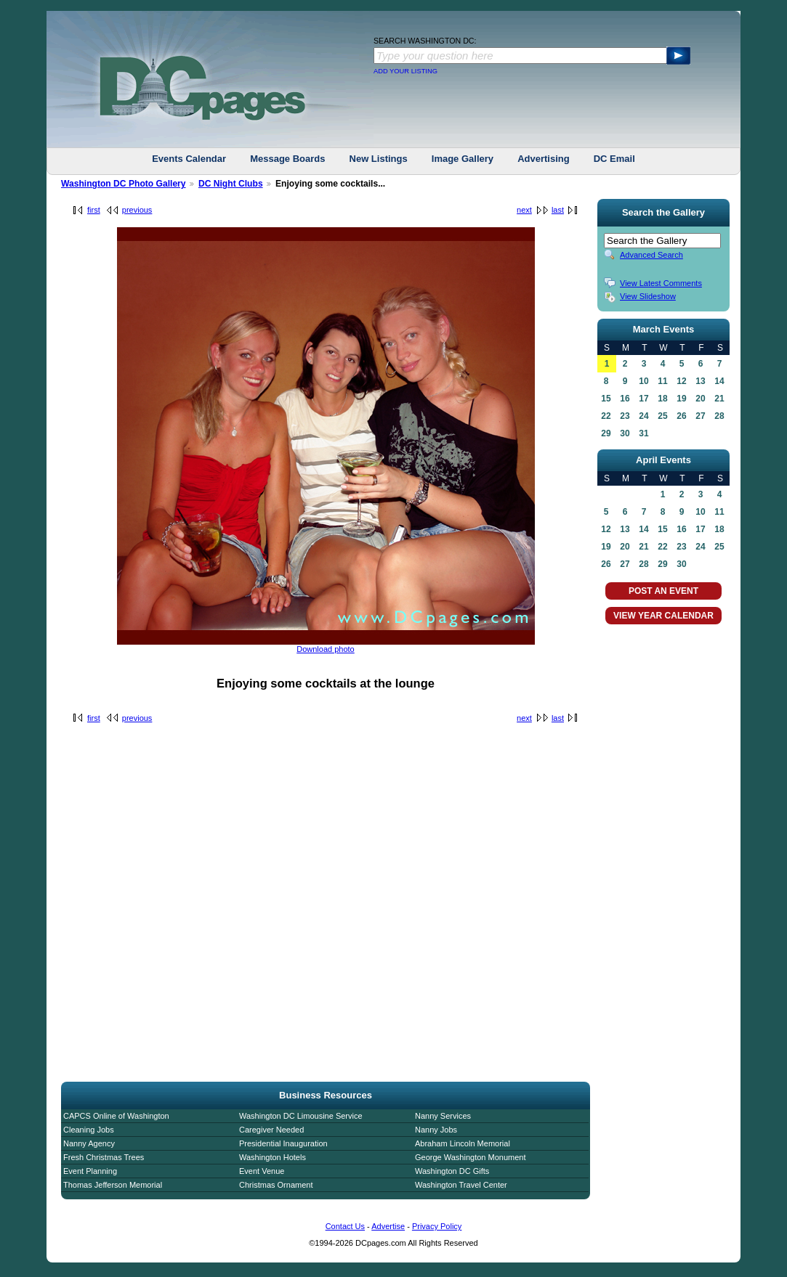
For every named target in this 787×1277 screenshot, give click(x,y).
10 (643, 381)
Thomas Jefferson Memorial (112, 1184)
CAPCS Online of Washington (116, 1115)
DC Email (614, 158)
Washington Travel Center (461, 1184)
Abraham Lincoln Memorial (462, 1143)
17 (643, 398)
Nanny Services (443, 1115)
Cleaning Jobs (88, 1129)
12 (681, 381)
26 (681, 416)
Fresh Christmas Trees (103, 1157)
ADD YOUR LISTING (405, 71)
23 (624, 416)
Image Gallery (462, 158)
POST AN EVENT (663, 591)
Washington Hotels (272, 1157)
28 (719, 416)
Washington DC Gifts (452, 1171)
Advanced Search (651, 254)
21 (719, 398)
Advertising (543, 158)
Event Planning (90, 1171)
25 (662, 416)
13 (700, 381)
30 (624, 433)
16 (624, 398)
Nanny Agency (89, 1143)
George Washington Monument (470, 1157)
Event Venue (261, 1171)
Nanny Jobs (436, 1129)
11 (662, 381)
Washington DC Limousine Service (301, 1115)
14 (719, 381)
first (93, 209)
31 (643, 433)
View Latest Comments (661, 283)
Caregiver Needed (271, 1129)
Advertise (388, 1226)
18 (662, 398)
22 (605, 416)
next (524, 209)
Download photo (325, 649)
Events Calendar (189, 158)
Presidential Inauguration (283, 1143)
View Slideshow (648, 296)
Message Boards (287, 158)
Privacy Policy (436, 1226)
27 (700, 416)
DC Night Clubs (230, 184)
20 (700, 398)
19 (681, 398)
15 (605, 398)
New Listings (379, 158)
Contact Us (345, 1226)
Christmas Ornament (275, 1184)
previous (137, 209)
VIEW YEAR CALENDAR (663, 616)
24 (643, 416)
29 (605, 433)
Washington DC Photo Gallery (123, 184)
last (558, 209)
